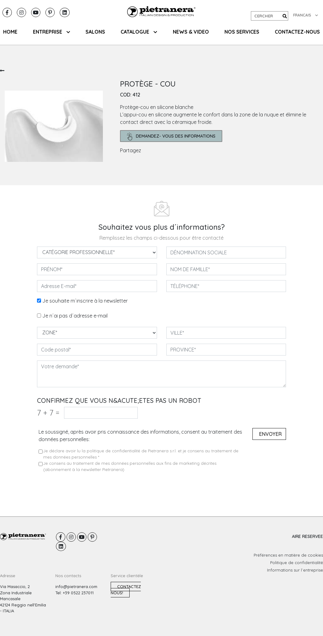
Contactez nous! (126, 589)
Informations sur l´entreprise (295, 570)
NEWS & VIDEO (191, 32)
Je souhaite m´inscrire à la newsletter (85, 301)
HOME (10, 32)
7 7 (48, 412)
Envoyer (270, 434)
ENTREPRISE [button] (51, 32)
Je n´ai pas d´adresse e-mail (75, 316)
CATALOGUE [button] (139, 32)
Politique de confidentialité (296, 562)
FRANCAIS (305, 15)
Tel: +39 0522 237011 (74, 592)
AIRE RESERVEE (307, 536)
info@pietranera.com (76, 586)
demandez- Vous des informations (171, 136)
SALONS (95, 32)
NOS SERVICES (241, 32)
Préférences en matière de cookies (288, 555)
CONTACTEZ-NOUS (297, 32)
